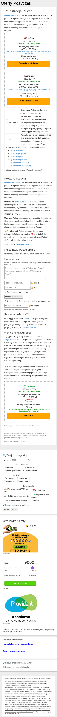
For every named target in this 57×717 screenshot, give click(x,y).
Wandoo (29, 402)
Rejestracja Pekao (12, 16)
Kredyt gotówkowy (12, 471)
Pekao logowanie (20, 160)
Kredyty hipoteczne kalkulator (17, 667)
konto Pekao (30, 328)
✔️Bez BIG (22, 478)
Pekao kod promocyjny (22, 166)
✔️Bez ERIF (22, 481)
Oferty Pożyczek (16, 3)
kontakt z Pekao (22, 202)
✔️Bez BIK (9, 478)
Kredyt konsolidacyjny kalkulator (18, 663)
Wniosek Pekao (23, 244)
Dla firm (35, 500)
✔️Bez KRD (9, 481)
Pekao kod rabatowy (21, 163)
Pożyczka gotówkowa (28, 63)
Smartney (6, 553)
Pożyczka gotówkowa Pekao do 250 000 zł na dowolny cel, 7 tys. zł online (29, 52)
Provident (6, 623)
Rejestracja (28, 415)
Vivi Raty (6, 588)
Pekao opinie (18, 156)
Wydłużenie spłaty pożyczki (15, 500)
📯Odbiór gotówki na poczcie (16, 496)
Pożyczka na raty (30, 467)
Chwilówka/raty (30, 471)
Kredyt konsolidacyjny (28, 101)
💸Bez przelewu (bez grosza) (40, 496)
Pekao (26, 319)
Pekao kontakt (18, 150)
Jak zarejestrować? (21, 426)
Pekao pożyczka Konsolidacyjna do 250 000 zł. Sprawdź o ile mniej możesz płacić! (29, 90)
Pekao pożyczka (19, 153)
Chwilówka (9, 467)
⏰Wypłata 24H (38, 490)
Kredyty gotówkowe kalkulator (17, 505)
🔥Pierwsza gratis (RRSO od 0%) (16, 490)
